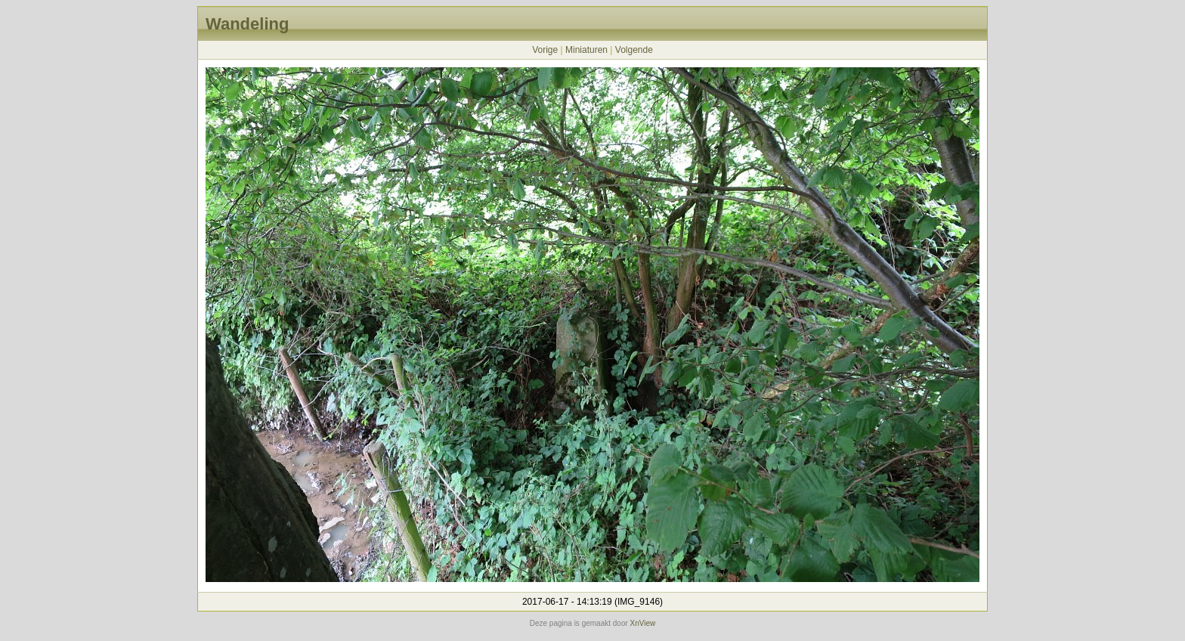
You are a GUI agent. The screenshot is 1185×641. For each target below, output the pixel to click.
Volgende (634, 50)
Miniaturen (586, 50)
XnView (643, 623)
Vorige (545, 50)
